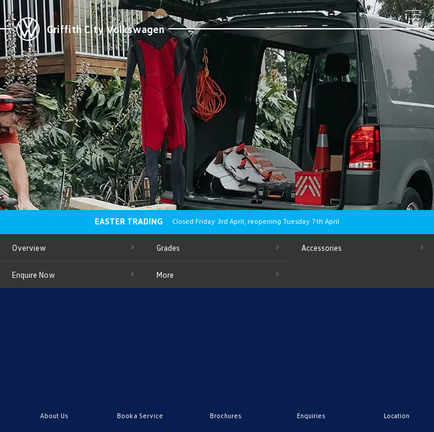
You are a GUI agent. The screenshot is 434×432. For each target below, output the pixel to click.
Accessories (322, 248)
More (165, 275)
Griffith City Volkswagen (105, 28)
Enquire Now (33, 275)
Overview (29, 248)
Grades (168, 248)
